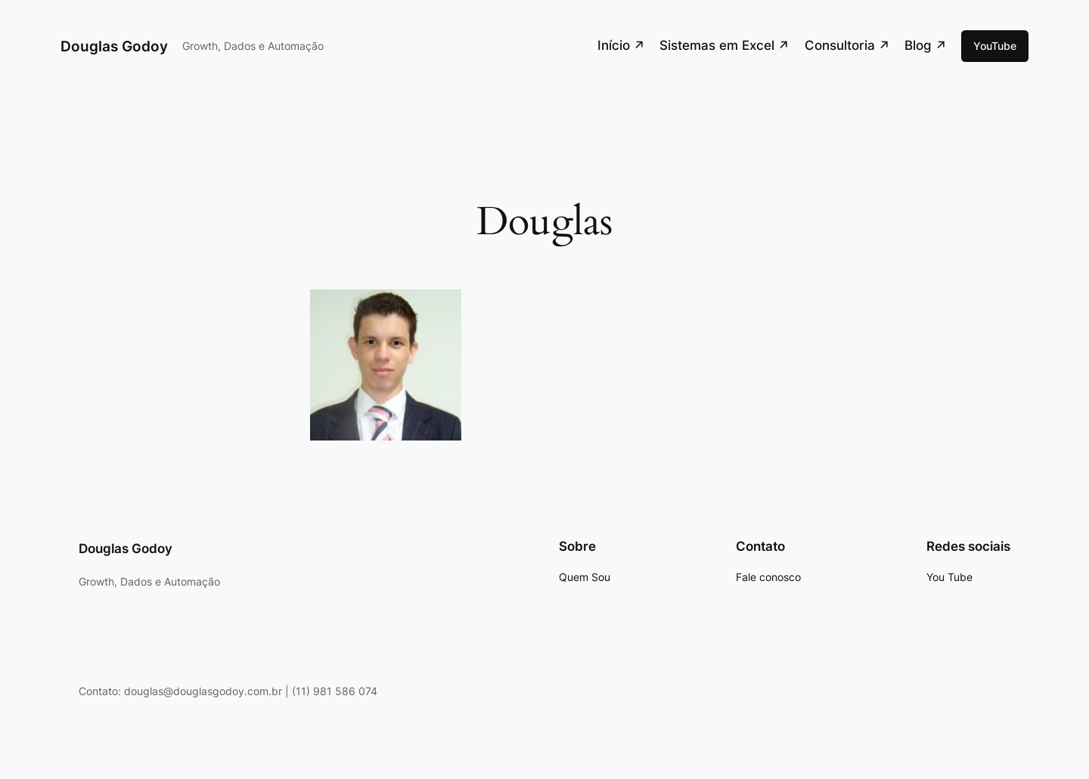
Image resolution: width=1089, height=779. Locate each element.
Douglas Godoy (114, 46)
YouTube (994, 45)
